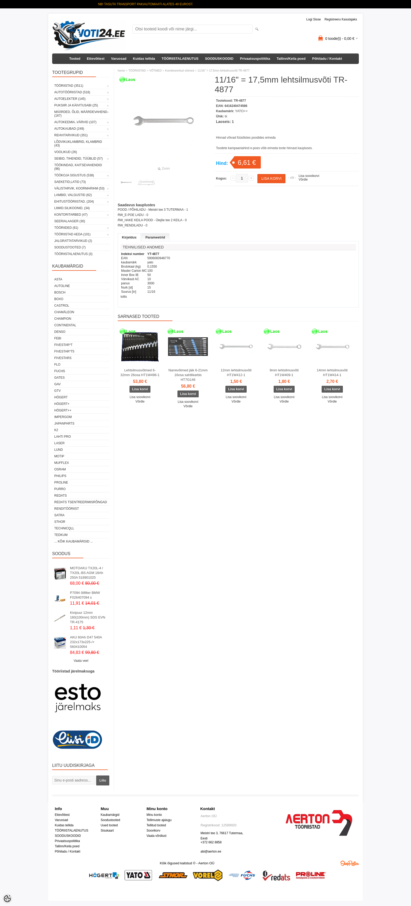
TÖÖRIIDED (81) (66, 228)
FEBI (57, 338)
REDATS (60, 495)
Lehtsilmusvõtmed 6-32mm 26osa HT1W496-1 (140, 372)
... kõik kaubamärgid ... (73, 541)
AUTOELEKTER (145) (69, 99)
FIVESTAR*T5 (64, 351)
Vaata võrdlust (156, 836)
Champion (62, 319)
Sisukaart (107, 830)
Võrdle (303, 179)
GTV (57, 391)
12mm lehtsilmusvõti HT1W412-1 (236, 372)
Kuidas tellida (144, 59)
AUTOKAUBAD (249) (69, 129)
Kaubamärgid (110, 815)
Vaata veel (81, 661)
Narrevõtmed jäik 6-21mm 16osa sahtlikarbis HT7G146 (188, 375)
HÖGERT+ (61, 404)
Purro (60, 489)
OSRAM (60, 469)
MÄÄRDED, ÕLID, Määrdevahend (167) (80, 113)
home (121, 70)
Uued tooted (109, 825)
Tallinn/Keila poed (291, 59)
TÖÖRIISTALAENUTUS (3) (73, 254)
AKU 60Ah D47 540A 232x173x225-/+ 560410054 (86, 642)
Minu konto (154, 815)
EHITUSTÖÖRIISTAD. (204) (74, 201)
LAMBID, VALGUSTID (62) (73, 195)
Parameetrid (155, 237)
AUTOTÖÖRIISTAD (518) (72, 92)
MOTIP (59, 456)
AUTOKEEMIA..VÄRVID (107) (75, 122)
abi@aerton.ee (211, 851)
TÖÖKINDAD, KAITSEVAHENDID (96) (78, 167)
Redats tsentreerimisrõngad (80, 502)
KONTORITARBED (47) (71, 214)
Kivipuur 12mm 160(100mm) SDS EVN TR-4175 (87, 617)
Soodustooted (110, 820)
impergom (63, 417)
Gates (59, 377)
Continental (65, 325)
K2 (56, 430)
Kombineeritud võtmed (179, 70)
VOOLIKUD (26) (65, 152)
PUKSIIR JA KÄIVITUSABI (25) (76, 105)
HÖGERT (61, 397)
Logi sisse (313, 19)
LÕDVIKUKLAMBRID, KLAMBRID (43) (78, 143)
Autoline (62, 286)
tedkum (61, 535)
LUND (58, 450)
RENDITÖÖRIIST (66, 509)
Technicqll (64, 528)
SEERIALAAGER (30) (69, 221)
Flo (57, 364)
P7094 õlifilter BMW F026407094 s (85, 595)
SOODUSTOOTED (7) (70, 247)
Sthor (59, 522)
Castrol (61, 305)
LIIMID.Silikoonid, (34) (72, 208)
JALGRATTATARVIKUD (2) (73, 241)
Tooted (74, 59)
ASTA (58, 279)
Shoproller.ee (349, 863)
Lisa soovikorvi (309, 176)
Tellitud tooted (156, 825)
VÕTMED (155, 70)
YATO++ (241, 111)
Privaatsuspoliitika (255, 59)
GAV (57, 384)
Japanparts (64, 423)
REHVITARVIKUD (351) (71, 135)
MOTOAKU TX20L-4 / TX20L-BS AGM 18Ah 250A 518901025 (86, 572)
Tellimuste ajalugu (159, 820)
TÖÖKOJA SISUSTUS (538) (74, 175)
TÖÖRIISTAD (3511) (68, 86)
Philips (60, 476)
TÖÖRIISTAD (137, 70)
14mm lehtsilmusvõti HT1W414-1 (332, 372)
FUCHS (59, 371)
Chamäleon (64, 312)
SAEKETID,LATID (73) (70, 182)
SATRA (59, 515)
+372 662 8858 (211, 842)
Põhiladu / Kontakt (327, 59)
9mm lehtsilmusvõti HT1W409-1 (284, 372)
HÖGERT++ (62, 410)
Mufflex (61, 463)
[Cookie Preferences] (7, 898)
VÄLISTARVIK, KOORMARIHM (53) (79, 188)
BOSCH (60, 292)
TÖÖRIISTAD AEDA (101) (72, 234)
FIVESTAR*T (63, 345)
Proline (61, 482)
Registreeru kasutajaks (341, 19)
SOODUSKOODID (219, 59)
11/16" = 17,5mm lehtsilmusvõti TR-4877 (223, 70)
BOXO (58, 299)
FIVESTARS (63, 358)
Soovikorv (153, 830)
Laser (59, 443)
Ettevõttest (95, 59)
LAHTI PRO (62, 436)
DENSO (60, 332)
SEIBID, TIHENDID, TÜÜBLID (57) (78, 158)
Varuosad (119, 59)
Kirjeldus (129, 237)
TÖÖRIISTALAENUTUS (180, 59)
